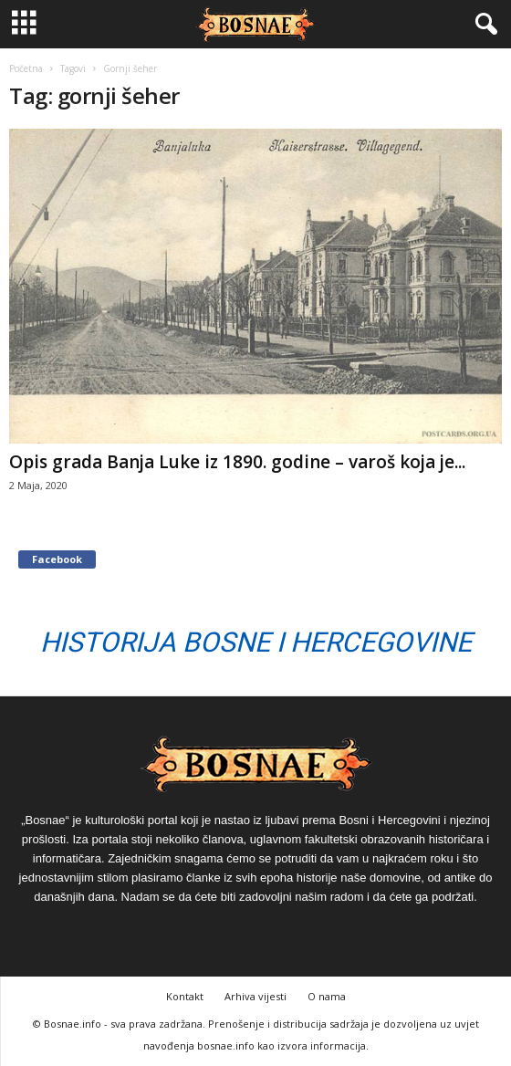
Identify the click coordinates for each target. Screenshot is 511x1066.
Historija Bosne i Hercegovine (256, 642)
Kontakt (184, 996)
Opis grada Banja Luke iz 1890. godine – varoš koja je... (237, 462)
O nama (327, 996)
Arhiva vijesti (255, 996)
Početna (26, 68)
